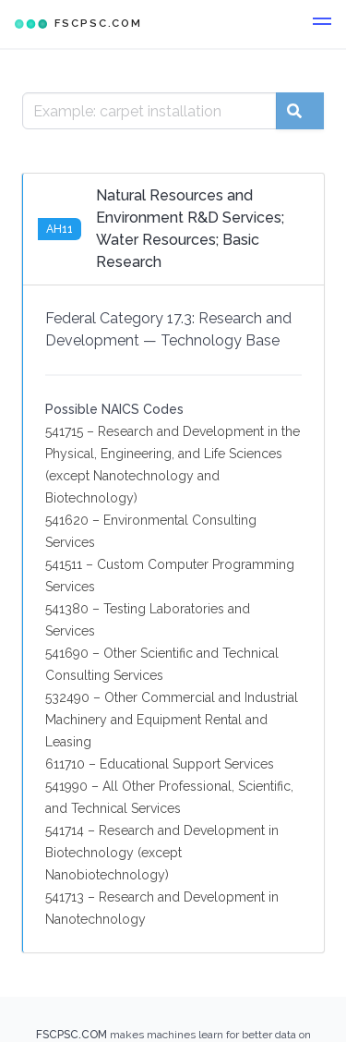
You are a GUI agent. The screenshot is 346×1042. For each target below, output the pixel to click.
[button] (322, 24)
